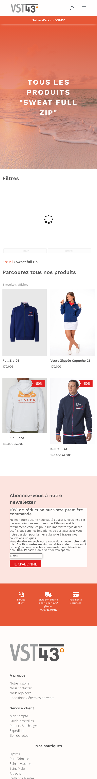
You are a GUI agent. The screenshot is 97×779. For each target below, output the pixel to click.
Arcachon (16, 773)
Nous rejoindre (20, 693)
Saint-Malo (17, 768)
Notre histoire (20, 683)
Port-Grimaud (19, 759)
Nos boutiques (48, 745)
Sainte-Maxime (20, 763)
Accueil (7, 262)
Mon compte (19, 716)
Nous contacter (21, 688)
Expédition (17, 730)
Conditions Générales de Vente (32, 698)
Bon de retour (20, 735)
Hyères (15, 754)
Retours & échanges (24, 726)
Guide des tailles (22, 721)
